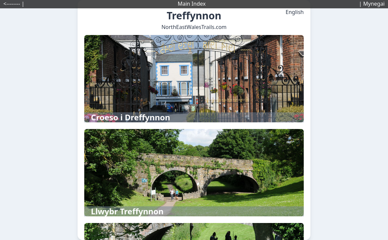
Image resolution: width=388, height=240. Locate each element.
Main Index (191, 3)
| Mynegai (372, 3)
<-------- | (13, 3)
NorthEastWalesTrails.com (194, 27)
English (295, 12)
